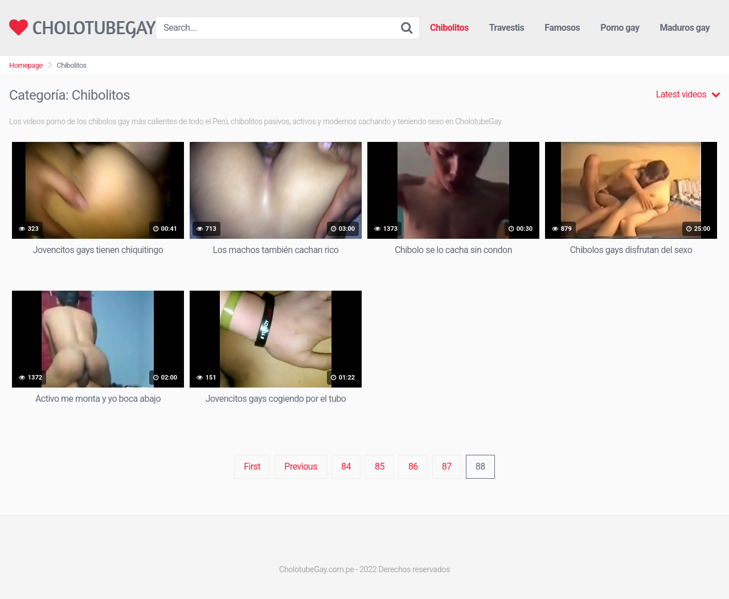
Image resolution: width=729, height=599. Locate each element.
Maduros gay (685, 27)
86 (413, 466)
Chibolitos (449, 27)
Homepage (26, 65)
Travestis (507, 27)
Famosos (562, 27)
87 (447, 466)
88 (480, 466)
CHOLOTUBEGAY (82, 27)
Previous (300, 466)
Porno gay (619, 27)
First (252, 466)
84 (346, 466)
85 (379, 466)
